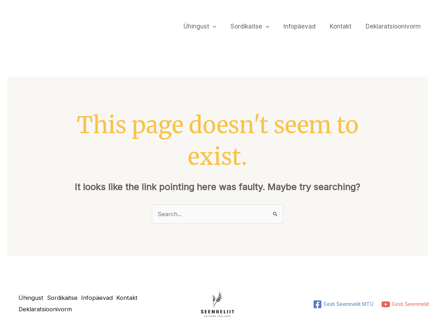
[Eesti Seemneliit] (405, 304)
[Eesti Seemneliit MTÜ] (343, 304)
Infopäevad (305, 26)
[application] (222, 26)
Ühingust (209, 26)
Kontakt (344, 26)
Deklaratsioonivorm (394, 26)
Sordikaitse (257, 26)
